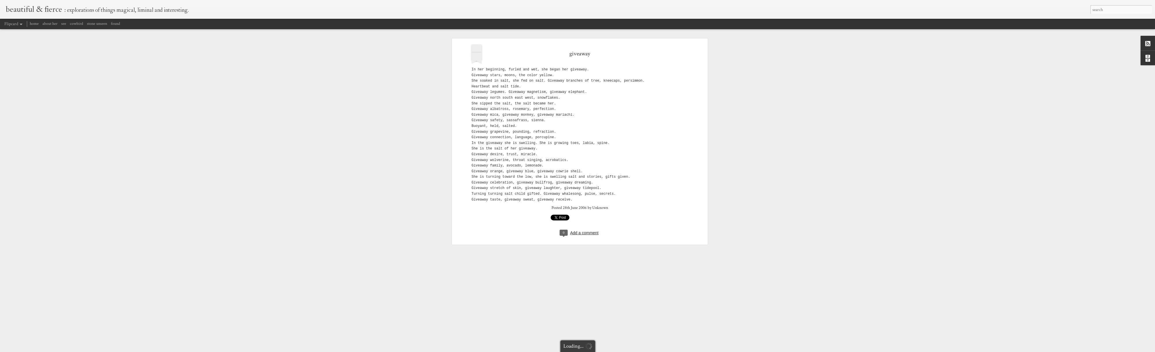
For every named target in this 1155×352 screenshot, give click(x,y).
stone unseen (97, 23)
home (34, 23)
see (63, 23)
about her (49, 23)
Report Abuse (658, 349)
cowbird (76, 23)
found (115, 23)
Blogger (644, 349)
